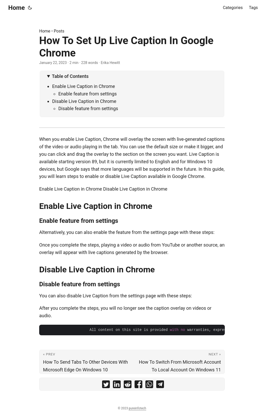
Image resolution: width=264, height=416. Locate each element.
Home (16, 7)
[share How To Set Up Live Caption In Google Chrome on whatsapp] (149, 385)
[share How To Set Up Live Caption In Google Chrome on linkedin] (117, 385)
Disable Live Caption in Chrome (84, 101)
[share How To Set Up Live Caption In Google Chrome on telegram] (160, 385)
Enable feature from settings (87, 93)
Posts (59, 31)
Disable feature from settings (88, 108)
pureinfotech (137, 408)
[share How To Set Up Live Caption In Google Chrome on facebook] (138, 385)
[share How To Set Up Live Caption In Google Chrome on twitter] (106, 385)
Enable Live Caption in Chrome (83, 86)
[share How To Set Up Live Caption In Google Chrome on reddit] (127, 385)
